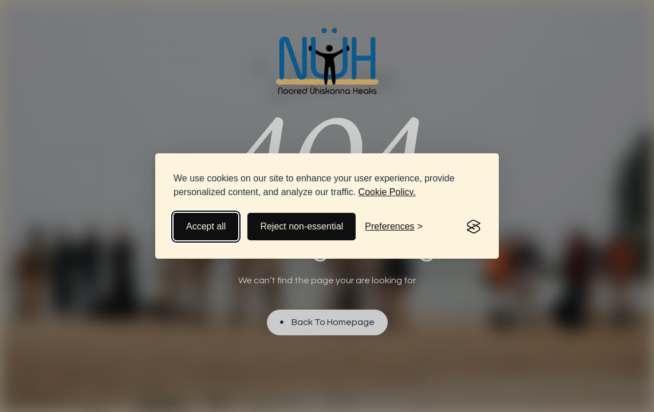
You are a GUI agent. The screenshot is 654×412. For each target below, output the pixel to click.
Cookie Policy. (387, 192)
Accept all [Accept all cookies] (206, 226)
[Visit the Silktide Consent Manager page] (473, 226)
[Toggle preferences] (394, 227)
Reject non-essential (301, 226)
